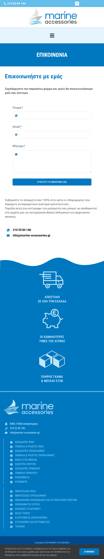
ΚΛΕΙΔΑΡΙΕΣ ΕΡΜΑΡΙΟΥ (27, 468)
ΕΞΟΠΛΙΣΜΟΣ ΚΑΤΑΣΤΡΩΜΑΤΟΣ (32, 522)
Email (17, 126)
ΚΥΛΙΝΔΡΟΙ (21, 481)
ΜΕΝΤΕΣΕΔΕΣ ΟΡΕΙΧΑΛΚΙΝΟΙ (30, 495)
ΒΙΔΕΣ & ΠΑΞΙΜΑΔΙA (26, 459)
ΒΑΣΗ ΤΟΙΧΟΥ (22, 513)
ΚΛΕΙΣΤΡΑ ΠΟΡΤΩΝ (25, 464)
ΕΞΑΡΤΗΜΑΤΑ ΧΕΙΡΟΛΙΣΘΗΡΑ (31, 517)
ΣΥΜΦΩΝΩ (89, 551)
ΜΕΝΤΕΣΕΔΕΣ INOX (25, 491)
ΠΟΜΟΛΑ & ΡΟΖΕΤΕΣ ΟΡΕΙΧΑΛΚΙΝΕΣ (34, 455)
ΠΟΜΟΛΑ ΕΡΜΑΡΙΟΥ (26, 472)
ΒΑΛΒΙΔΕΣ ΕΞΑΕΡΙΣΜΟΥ (28, 508)
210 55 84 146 (17, 428)
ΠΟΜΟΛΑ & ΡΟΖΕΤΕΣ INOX (29, 446)
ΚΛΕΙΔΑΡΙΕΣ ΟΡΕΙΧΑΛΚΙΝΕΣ (30, 450)
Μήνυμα (19, 146)
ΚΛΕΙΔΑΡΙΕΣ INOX (24, 442)
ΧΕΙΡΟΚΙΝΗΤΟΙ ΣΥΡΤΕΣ (27, 504)
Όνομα (18, 107)
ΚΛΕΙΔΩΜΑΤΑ (22, 477)
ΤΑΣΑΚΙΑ (20, 526)
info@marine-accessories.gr (25, 432)
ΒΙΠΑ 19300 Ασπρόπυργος (24, 423)
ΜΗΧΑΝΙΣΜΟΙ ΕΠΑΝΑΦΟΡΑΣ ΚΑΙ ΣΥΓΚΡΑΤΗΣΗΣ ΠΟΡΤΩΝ (46, 500)
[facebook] (77, 4)
